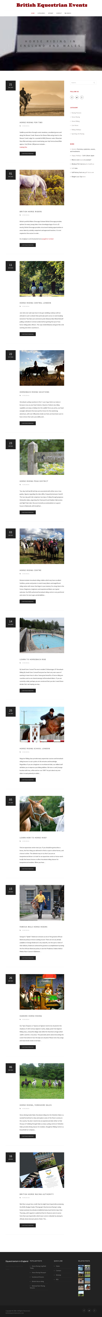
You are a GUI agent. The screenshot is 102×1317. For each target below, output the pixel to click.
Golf (73, 170)
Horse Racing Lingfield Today (38, 1266)
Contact (59, 15)
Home (33, 15)
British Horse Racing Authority (37, 1193)
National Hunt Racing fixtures (37, 1286)
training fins (23, 149)
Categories (41, 15)
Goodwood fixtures (38, 1276)
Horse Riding (25, 127)
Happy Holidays (76, 157)
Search (68, 15)
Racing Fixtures (76, 114)
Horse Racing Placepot (39, 1271)
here (84, 178)
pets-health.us (89, 166)
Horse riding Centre (30, 571)
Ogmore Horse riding (31, 1015)
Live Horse (75, 127)
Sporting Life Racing (78, 136)
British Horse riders (31, 213)
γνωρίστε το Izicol (47, 240)
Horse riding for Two (31, 124)
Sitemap (50, 15)
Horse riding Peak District (34, 482)
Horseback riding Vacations (34, 393)
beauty (81, 161)
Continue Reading (28, 155)
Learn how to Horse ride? (33, 837)
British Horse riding (38, 1280)
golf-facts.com (89, 174)
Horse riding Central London (35, 304)
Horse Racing (26, 1196)
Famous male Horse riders (33, 926)
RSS (57, 1278)
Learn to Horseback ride (33, 660)
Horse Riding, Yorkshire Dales (36, 1104)
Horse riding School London (35, 748)
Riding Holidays (76, 131)
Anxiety (74, 151)
